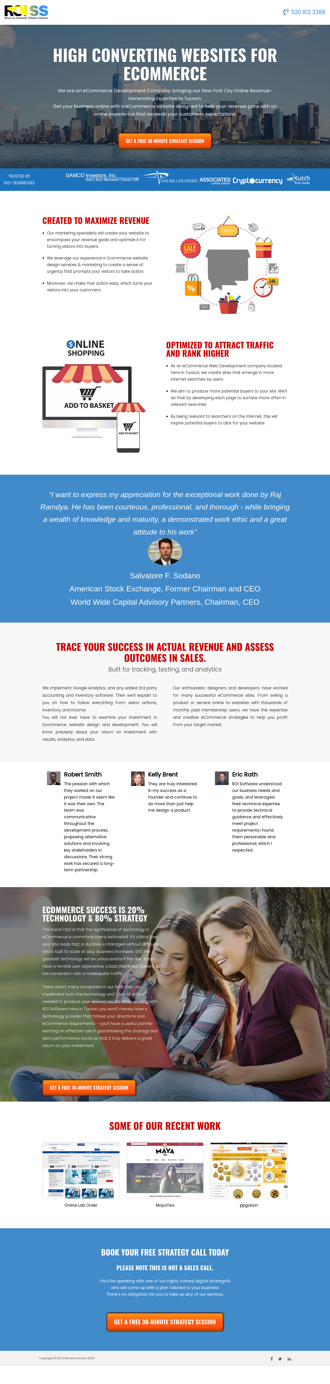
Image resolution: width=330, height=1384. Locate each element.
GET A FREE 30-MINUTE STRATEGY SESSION (165, 140)
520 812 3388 (304, 12)
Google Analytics (89, 688)
